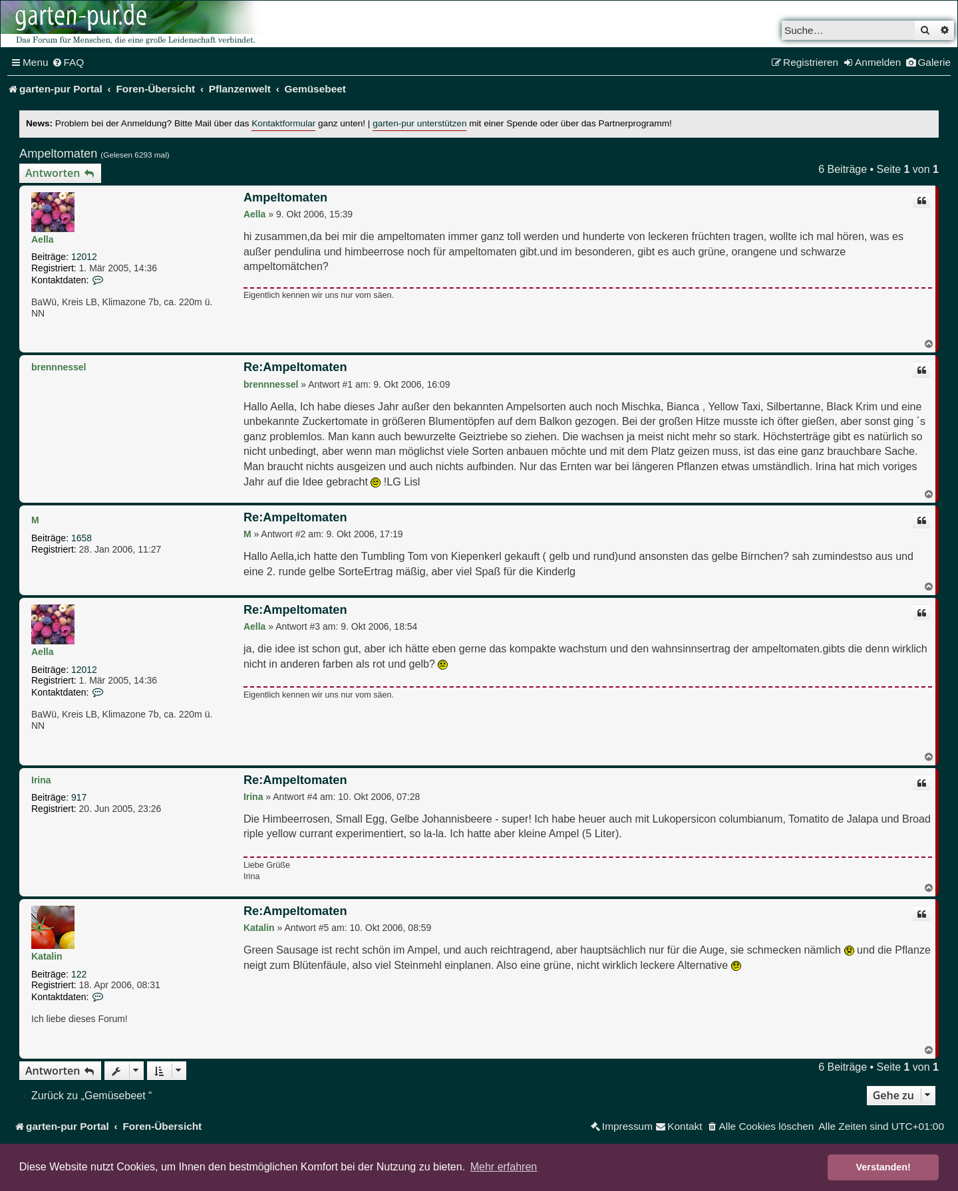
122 (78, 974)
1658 (81, 538)
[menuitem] (68, 62)
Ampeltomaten (58, 153)
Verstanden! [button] (883, 1167)
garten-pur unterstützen (419, 123)
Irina (41, 780)
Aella (42, 239)
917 (78, 797)
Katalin (47, 956)
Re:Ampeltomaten (295, 367)
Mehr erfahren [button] (504, 1166)
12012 (84, 256)
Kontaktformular (283, 123)
